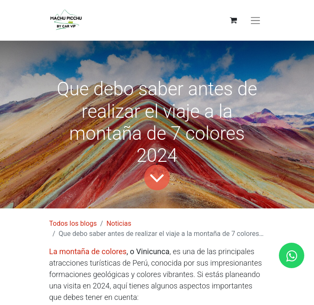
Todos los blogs (73, 223)
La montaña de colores (88, 251)
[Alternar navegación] (255, 20)
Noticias (118, 223)
